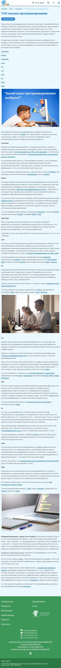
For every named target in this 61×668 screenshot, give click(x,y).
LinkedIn (17, 260)
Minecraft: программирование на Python (31, 189)
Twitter (3, 491)
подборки (26, 586)
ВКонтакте (38, 402)
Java (3, 63)
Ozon (37, 292)
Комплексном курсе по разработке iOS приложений (39, 461)
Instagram (41, 212)
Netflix (34, 214)
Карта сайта (5, 661)
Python (3, 55)
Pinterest (52, 172)
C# (2, 67)
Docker (36, 434)
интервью (33, 580)
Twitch (29, 488)
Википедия (47, 402)
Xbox (39, 290)
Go (2, 78)
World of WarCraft (36, 373)
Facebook (29, 402)
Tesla (12, 292)
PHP (2, 75)
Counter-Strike (49, 373)
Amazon (54, 262)
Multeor (47, 174)
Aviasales (40, 488)
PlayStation (28, 376)
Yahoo (18, 404)
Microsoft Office (47, 376)
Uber (39, 214)
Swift (3, 82)
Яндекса (44, 292)
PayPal (22, 262)
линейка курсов (7, 201)
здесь (47, 369)
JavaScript (5, 51)
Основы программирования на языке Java (42, 253)
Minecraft (47, 257)
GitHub (23, 134)
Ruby (3, 86)
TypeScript (5, 59)
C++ (2, 71)
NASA (18, 491)
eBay (48, 262)
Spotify (20, 214)
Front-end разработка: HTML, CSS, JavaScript (30, 152)
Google (56, 212)
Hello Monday (32, 174)
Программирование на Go (11, 431)
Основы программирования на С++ (15, 356)
